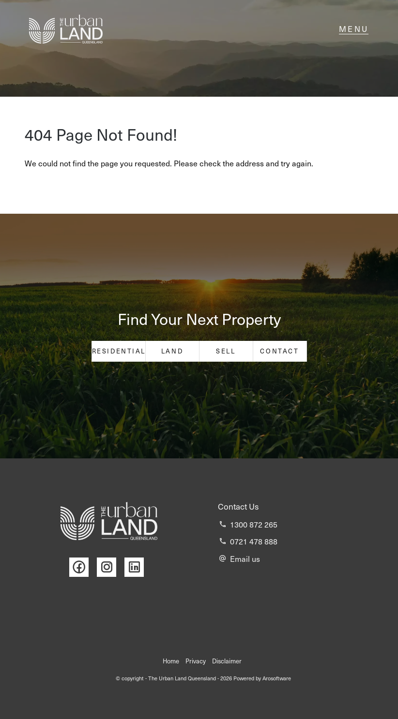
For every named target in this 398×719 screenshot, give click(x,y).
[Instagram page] (110, 567)
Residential (118, 351)
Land (172, 351)
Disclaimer (227, 661)
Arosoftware (276, 678)
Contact (279, 351)
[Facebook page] (83, 567)
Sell (225, 351)
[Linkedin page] (136, 567)
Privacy (195, 661)
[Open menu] (353, 29)
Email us (245, 559)
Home (171, 661)
